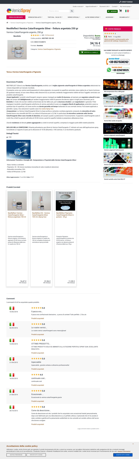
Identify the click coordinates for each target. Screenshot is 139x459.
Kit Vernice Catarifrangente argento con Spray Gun (25, 78)
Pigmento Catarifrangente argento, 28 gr (57, 78)
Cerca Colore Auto (16, 17)
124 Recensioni (49, 35)
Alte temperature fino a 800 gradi (114, 91)
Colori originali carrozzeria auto (113, 106)
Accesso (112, 11)
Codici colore (42, 432)
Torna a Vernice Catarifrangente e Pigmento (23, 72)
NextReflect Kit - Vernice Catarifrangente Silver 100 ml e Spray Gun (41, 228)
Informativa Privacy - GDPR (46, 436)
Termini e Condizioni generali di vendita (49, 416)
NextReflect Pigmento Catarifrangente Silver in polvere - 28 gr (65, 228)
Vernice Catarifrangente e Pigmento (21, 23)
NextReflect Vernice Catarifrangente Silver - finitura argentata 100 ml (17, 228)
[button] (127, 11)
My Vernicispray (125, 6)
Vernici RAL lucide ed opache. (113, 120)
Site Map (41, 424)
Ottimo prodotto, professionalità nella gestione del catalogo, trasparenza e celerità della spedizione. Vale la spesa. (117, 40)
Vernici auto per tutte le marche (113, 164)
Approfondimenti (91, 6)
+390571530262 (126, 2)
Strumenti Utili (104, 6)
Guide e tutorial (78, 6)
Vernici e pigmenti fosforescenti (114, 150)
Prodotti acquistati (37, 281)
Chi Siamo (41, 412)
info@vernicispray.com (18, 425)
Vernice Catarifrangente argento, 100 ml (89, 78)
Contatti (114, 6)
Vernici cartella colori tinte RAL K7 (114, 179)
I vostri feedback (113, 29)
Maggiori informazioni (124, 451)
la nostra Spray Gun (46, 121)
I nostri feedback (43, 420)
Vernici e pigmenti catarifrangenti (114, 135)
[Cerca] (59, 11)
